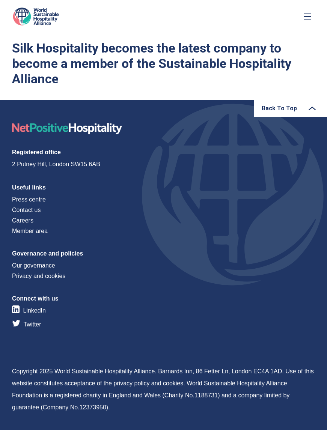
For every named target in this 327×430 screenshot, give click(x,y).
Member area (30, 231)
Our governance (33, 265)
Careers (22, 220)
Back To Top (279, 108)
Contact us (26, 210)
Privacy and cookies (38, 276)
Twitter (32, 324)
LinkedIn (34, 310)
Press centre (29, 199)
